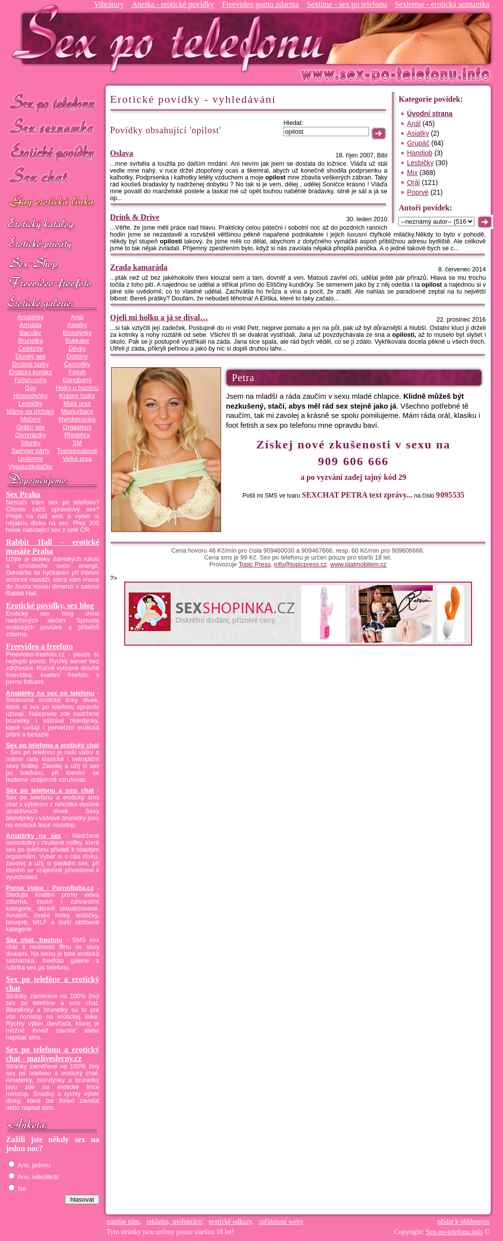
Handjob (419, 153)
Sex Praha (23, 494)
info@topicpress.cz (300, 564)
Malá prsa (77, 403)
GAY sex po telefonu (52, 202)
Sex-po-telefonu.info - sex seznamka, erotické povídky (171, 38)
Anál (77, 317)
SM (77, 443)
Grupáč (418, 143)
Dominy (77, 356)
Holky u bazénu (77, 387)
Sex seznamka (52, 127)
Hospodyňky (30, 395)
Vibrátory (109, 4)
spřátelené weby (281, 1221)
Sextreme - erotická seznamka (442, 4)
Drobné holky (30, 364)
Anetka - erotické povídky (173, 4)
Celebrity (30, 348)
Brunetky (30, 340)
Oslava (121, 153)
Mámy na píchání (30, 411)
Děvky (76, 348)
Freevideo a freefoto (39, 646)
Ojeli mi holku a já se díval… (159, 317)
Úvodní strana (429, 114)
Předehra (77, 435)
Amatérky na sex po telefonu (50, 693)
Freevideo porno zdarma (260, 4)
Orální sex (30, 427)
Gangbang (76, 380)
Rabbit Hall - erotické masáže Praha (52, 546)
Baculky (30, 332)
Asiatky (77, 325)
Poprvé (417, 192)
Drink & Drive (134, 217)
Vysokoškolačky (30, 466)
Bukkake (77, 340)
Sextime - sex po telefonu (347, 4)
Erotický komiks (30, 372)
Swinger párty (30, 450)
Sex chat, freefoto (34, 940)
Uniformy (30, 458)
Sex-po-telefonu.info (454, 1232)
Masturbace (77, 411)
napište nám (123, 1221)
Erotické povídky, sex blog (50, 605)
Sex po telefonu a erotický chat (52, 745)
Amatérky (30, 317)
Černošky (77, 364)
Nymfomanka (77, 419)
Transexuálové (77, 450)
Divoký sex (30, 356)
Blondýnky (77, 332)
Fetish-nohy (30, 380)
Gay (30, 387)
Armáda (30, 325)
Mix (412, 173)
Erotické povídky (52, 152)
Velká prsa (76, 458)
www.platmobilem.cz (358, 564)
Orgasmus (77, 427)
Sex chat (52, 177)
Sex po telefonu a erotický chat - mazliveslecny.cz (52, 1054)
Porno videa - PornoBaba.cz (50, 888)
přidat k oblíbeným (463, 1221)
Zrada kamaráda (139, 267)
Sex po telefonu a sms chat (50, 790)
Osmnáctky (30, 435)
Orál (413, 182)
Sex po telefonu (52, 102)
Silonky (31, 443)
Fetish (77, 372)
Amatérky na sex (33, 835)
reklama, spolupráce (174, 1221)
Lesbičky (30, 403)
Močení (30, 419)
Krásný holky (77, 395)
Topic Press (255, 564)
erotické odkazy (230, 1221)
